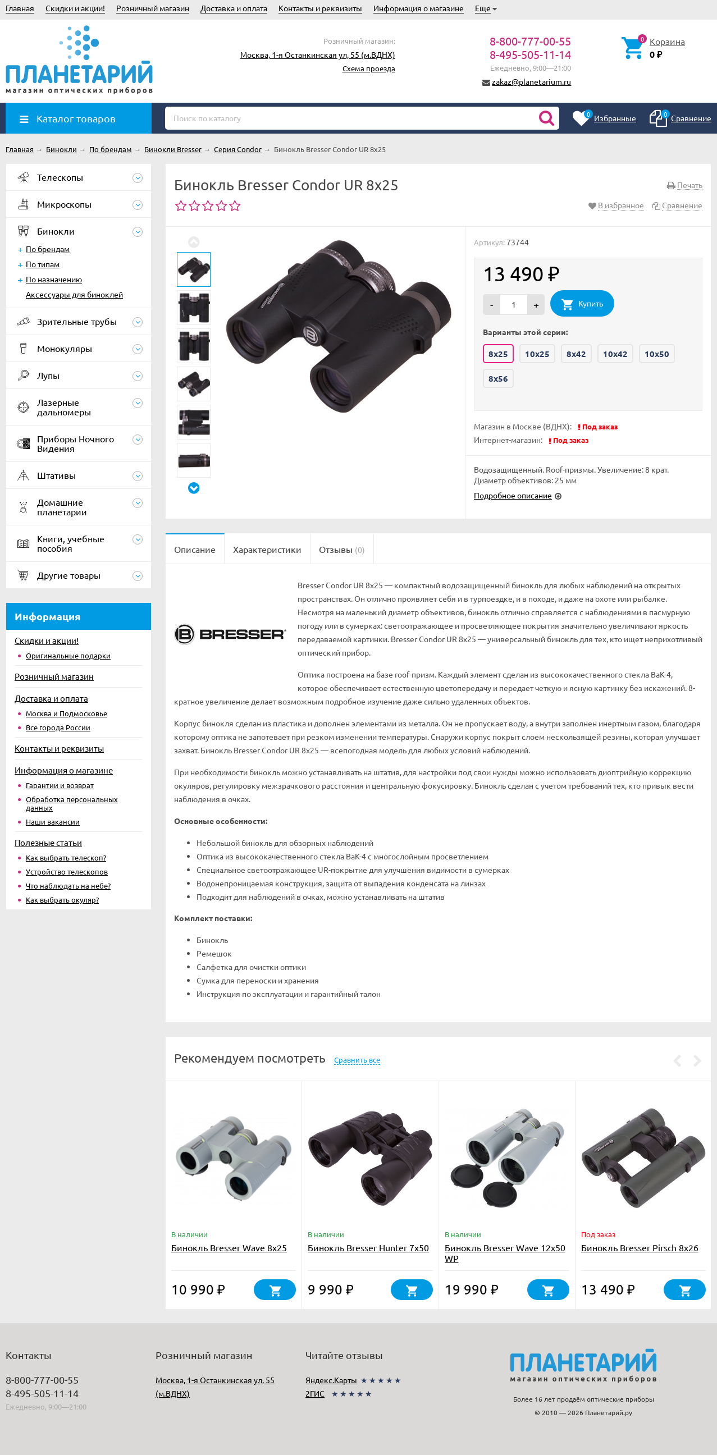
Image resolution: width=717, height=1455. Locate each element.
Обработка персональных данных (72, 803)
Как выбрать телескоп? (66, 857)
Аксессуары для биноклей (74, 294)
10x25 (537, 353)
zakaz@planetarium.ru (531, 81)
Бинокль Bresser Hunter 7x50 (368, 1247)
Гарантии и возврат (60, 785)
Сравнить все (357, 1059)
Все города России (58, 727)
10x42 (615, 353)
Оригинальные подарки (68, 655)
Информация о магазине (418, 8)
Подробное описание (513, 495)
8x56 (498, 378)
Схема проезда (368, 68)
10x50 (657, 353)
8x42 (576, 353)
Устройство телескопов (67, 871)
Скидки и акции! (75, 8)
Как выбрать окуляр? (62, 899)
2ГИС (315, 1393)
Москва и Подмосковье (66, 713)
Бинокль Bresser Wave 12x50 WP (505, 1253)
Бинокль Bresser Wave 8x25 (229, 1247)
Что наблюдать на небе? (68, 885)
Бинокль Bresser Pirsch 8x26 (639, 1247)
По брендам (48, 249)
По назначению (54, 279)
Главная (20, 8)
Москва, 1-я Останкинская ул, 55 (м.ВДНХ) (317, 54)
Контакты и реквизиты (320, 8)
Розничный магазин (152, 8)
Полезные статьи (48, 842)
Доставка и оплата (233, 8)
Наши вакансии (53, 821)
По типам (43, 264)
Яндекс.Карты (331, 1380)
